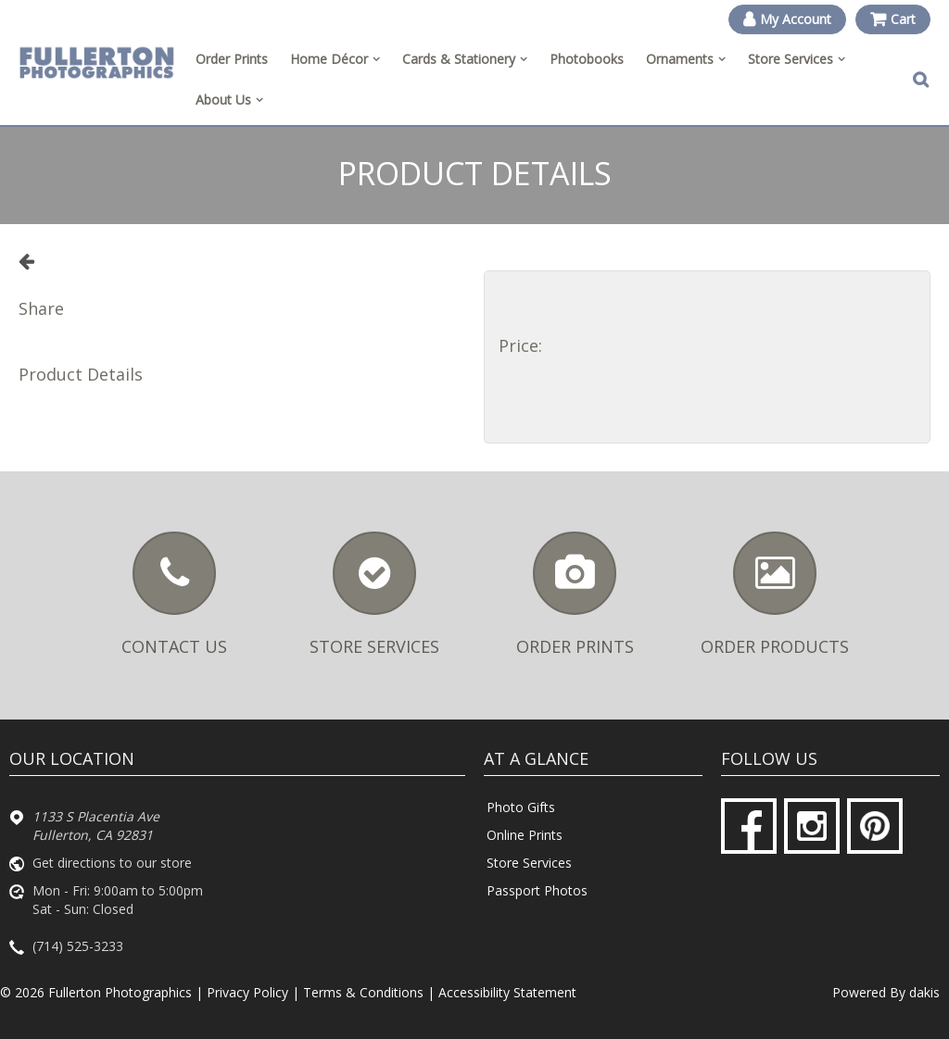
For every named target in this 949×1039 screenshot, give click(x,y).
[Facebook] (749, 826)
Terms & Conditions (363, 992)
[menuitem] (335, 59)
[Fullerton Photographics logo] (96, 63)
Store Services (529, 862)
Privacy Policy (247, 992)
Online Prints (525, 835)
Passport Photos (537, 890)
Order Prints (232, 59)
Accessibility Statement (507, 992)
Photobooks (587, 59)
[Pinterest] (875, 826)
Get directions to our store (112, 862)
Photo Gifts (521, 807)
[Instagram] (812, 826)
